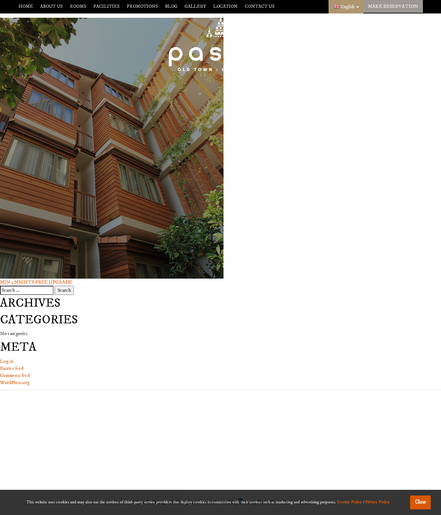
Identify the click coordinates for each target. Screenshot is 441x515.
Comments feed (15, 375)
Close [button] (420, 502)
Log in (6, 361)
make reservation (393, 6)
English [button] (350, 7)
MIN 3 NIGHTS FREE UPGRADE (36, 282)
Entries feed (11, 368)
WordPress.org (14, 382)
